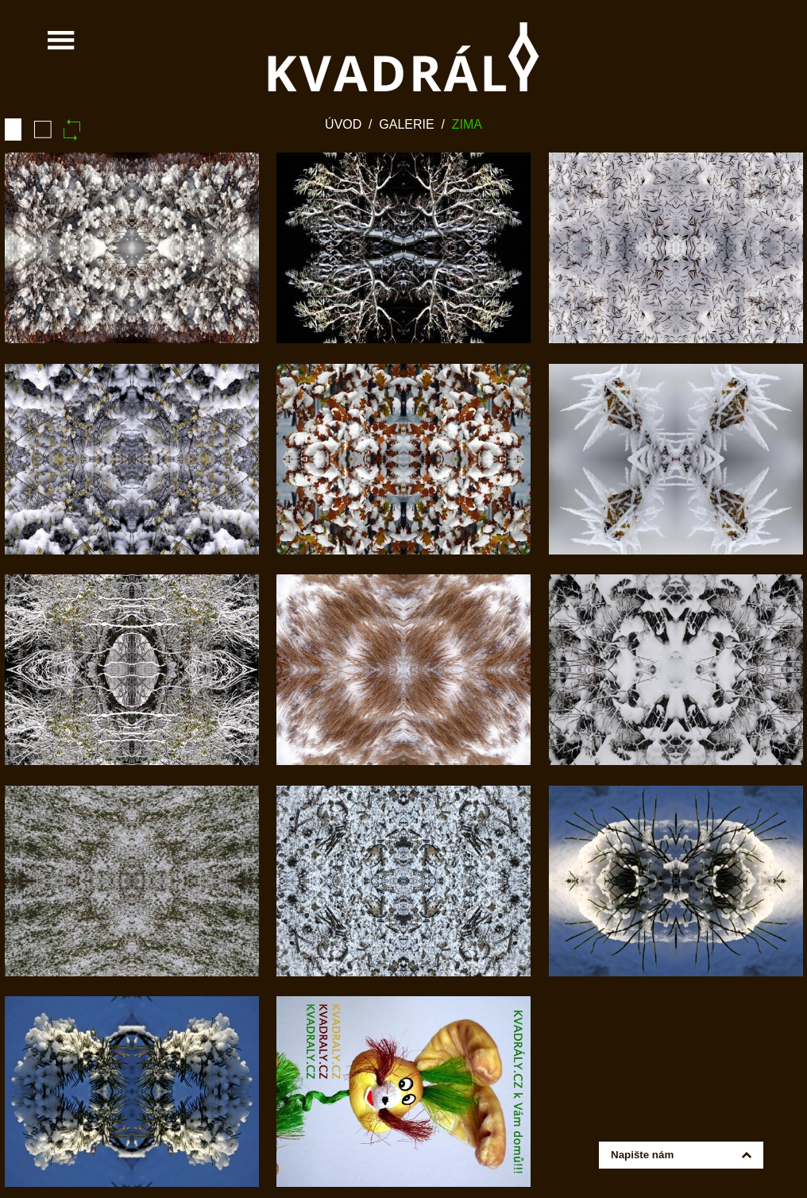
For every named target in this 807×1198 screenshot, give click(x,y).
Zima (467, 124)
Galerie (406, 124)
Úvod (343, 124)
